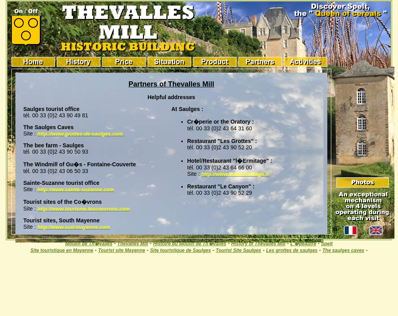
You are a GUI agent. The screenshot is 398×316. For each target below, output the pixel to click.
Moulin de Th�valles (88, 243)
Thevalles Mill (132, 243)
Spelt (326, 243)
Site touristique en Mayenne (61, 250)
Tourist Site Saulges (238, 250)
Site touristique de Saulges (180, 250)
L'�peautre (303, 243)
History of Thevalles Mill (258, 243)
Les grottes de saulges (291, 250)
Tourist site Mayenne (121, 250)
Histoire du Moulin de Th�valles (189, 243)
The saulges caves (343, 250)
